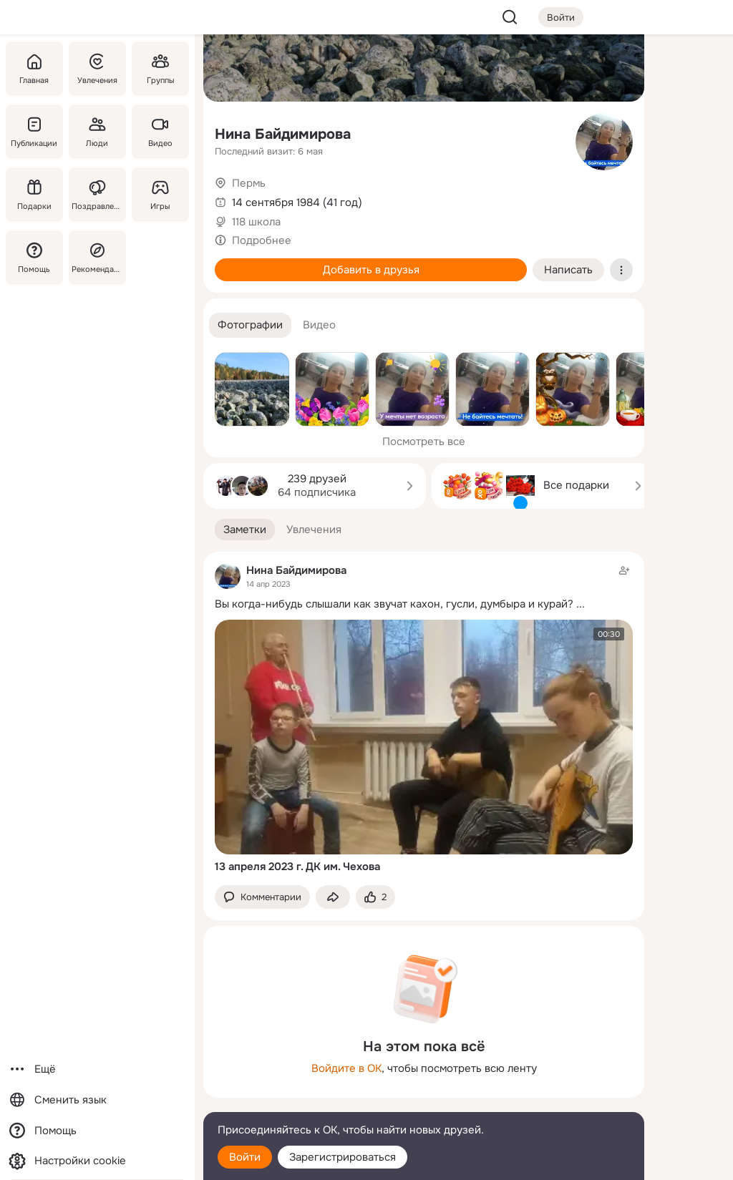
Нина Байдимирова (283, 134)
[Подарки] (34, 194)
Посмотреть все (423, 441)
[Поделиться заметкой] (333, 897)
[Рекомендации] (97, 257)
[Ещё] (97, 1069)
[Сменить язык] (97, 1100)
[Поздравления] (97, 194)
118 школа (256, 222)
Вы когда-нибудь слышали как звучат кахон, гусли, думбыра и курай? (394, 604)
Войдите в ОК (346, 1068)
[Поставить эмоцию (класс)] (375, 897)
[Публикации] (34, 131)
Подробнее (261, 240)
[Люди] (97, 131)
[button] (250, 325)
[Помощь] (34, 257)
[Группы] (160, 68)
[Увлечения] (97, 68)
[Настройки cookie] (97, 1161)
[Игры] (160, 194)
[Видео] (160, 131)
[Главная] (34, 68)
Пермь (249, 183)
